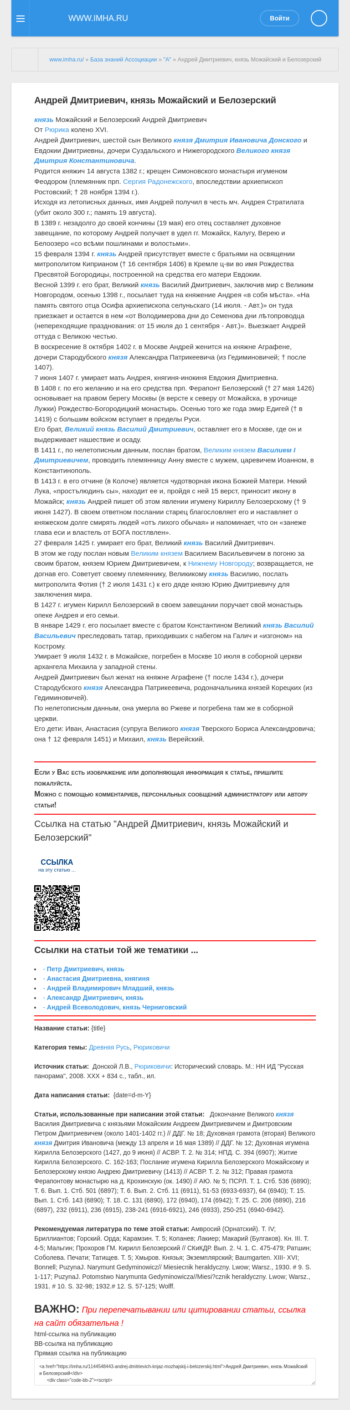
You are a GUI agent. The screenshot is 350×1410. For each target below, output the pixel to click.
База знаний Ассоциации (123, 59)
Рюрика (57, 129)
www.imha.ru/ (66, 59)
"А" (167, 59)
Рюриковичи (152, 1047)
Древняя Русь (109, 1047)
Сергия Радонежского (157, 181)
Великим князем (230, 450)
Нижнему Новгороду (220, 563)
